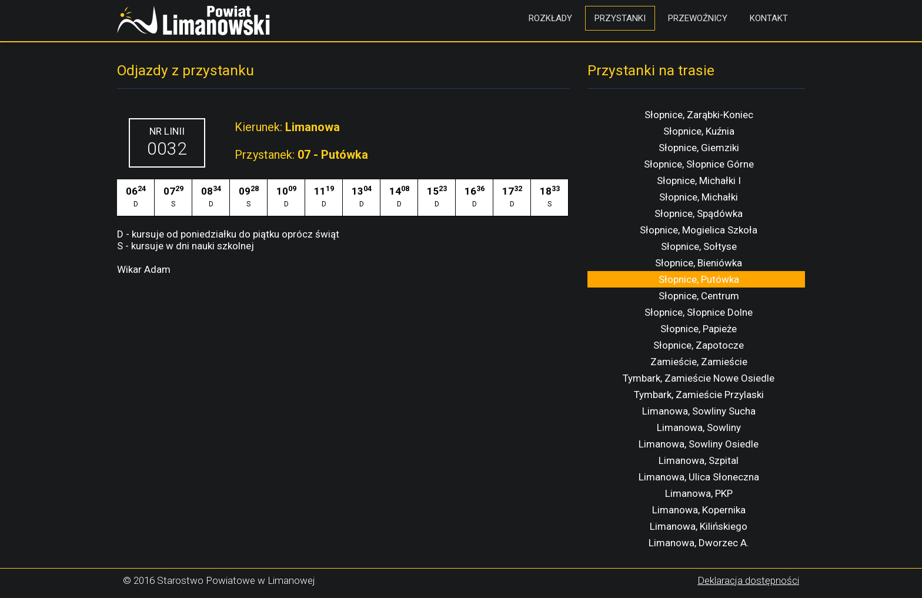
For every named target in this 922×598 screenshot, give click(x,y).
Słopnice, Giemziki (699, 147)
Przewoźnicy (697, 18)
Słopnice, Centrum (699, 296)
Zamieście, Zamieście (698, 362)
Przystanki (620, 18)
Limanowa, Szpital (699, 460)
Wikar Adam (144, 269)
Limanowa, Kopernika (699, 510)
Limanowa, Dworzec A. (699, 543)
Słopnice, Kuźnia (698, 131)
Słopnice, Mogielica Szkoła (698, 230)
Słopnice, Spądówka (698, 213)
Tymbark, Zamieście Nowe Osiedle (698, 378)
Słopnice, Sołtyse (699, 246)
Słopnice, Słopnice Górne (699, 164)
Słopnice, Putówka (699, 279)
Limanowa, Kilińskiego (698, 526)
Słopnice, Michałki (698, 197)
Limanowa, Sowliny (699, 427)
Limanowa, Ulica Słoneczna (699, 477)
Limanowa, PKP (699, 493)
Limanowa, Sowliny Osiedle (699, 444)
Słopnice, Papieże (698, 329)
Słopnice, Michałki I (699, 180)
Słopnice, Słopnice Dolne (698, 312)
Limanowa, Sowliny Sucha (699, 411)
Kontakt (769, 18)
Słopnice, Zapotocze (698, 345)
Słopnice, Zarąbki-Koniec (698, 115)
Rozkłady (550, 18)
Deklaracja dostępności (748, 580)
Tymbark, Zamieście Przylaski (699, 394)
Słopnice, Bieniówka (698, 263)
